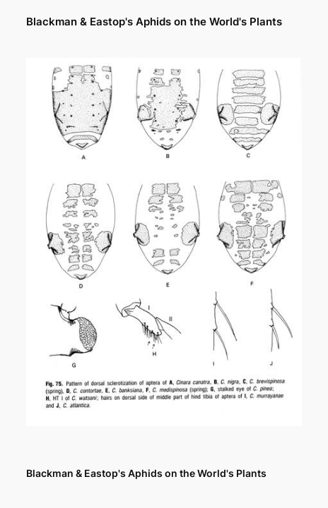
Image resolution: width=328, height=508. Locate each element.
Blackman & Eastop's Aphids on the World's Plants (154, 22)
